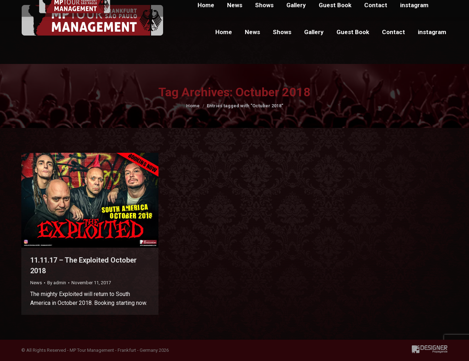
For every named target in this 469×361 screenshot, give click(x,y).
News (36, 282)
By (56, 282)
